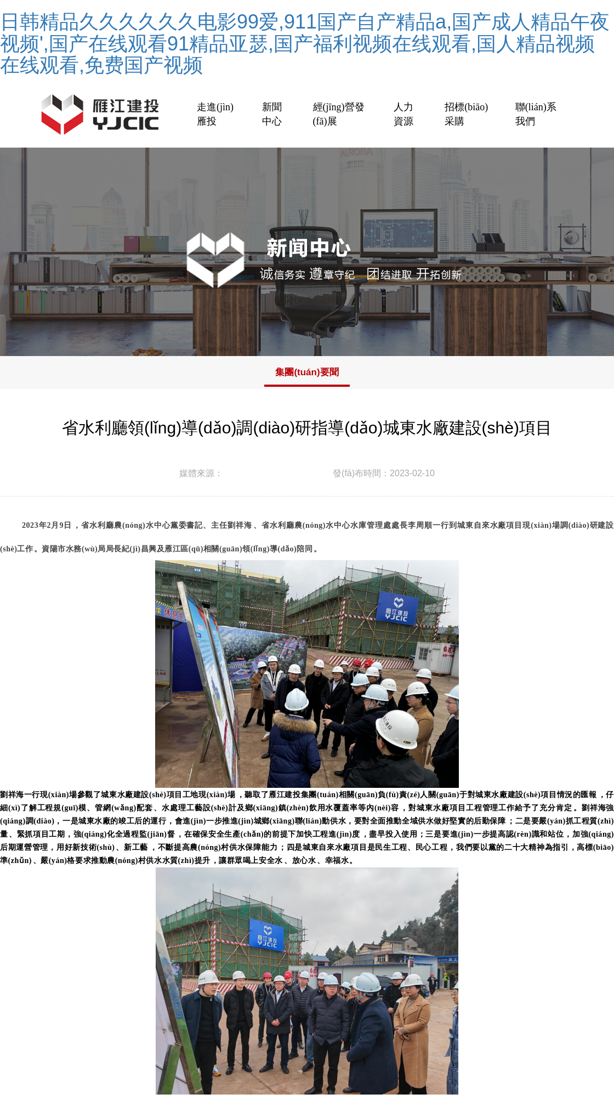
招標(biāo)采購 (466, 114)
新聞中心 (272, 114)
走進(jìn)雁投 (215, 114)
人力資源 (403, 114)
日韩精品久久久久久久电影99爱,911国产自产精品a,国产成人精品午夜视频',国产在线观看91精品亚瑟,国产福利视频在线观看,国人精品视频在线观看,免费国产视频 (305, 43)
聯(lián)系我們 (535, 114)
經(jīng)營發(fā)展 (339, 114)
